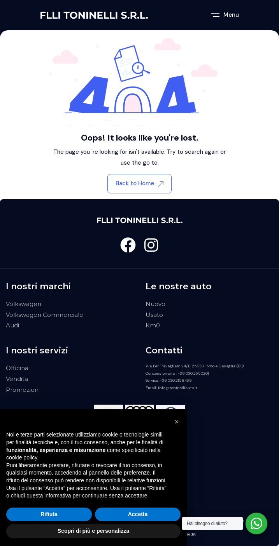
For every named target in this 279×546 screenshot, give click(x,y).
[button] (176, 422)
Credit (190, 534)
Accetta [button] (138, 514)
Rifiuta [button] (49, 514)
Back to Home (139, 183)
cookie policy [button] (21, 457)
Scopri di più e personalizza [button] (93, 531)
